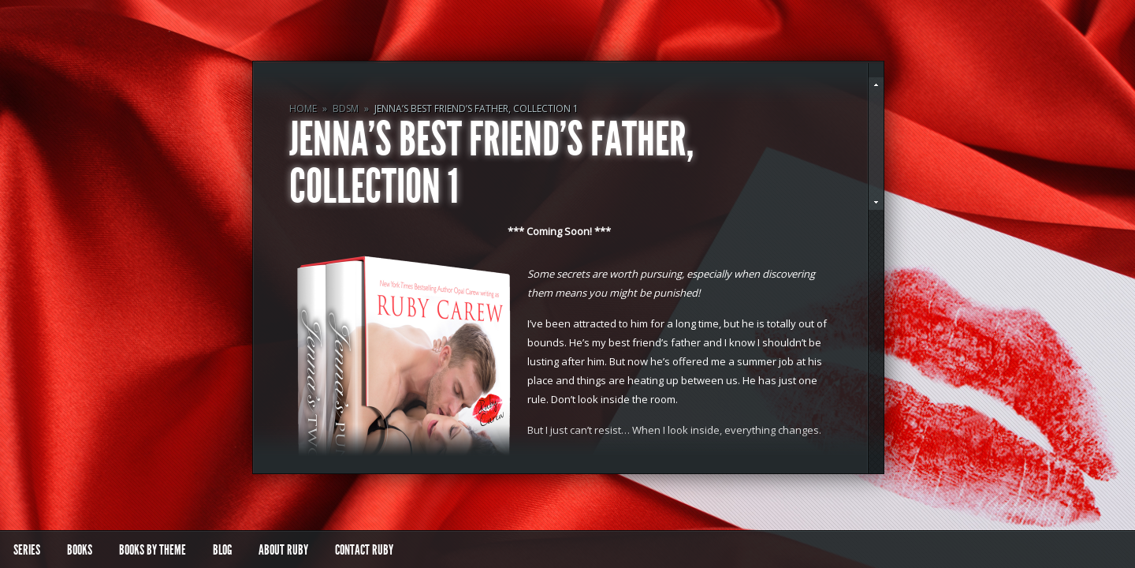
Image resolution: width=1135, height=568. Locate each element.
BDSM (346, 108)
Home (303, 108)
